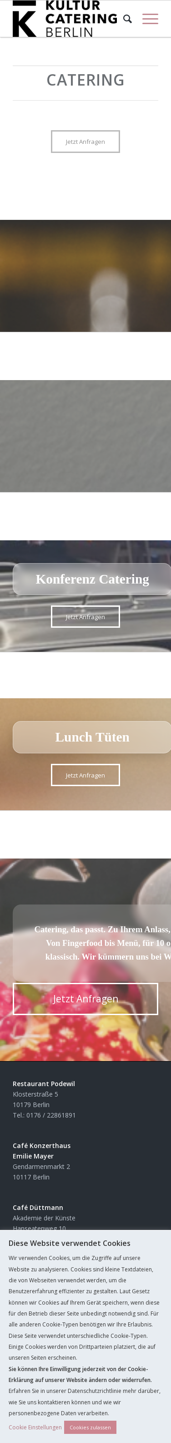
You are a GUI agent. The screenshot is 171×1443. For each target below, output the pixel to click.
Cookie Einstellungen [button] (35, 1427)
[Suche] (123, 18)
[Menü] (145, 18)
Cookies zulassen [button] (90, 1427)
